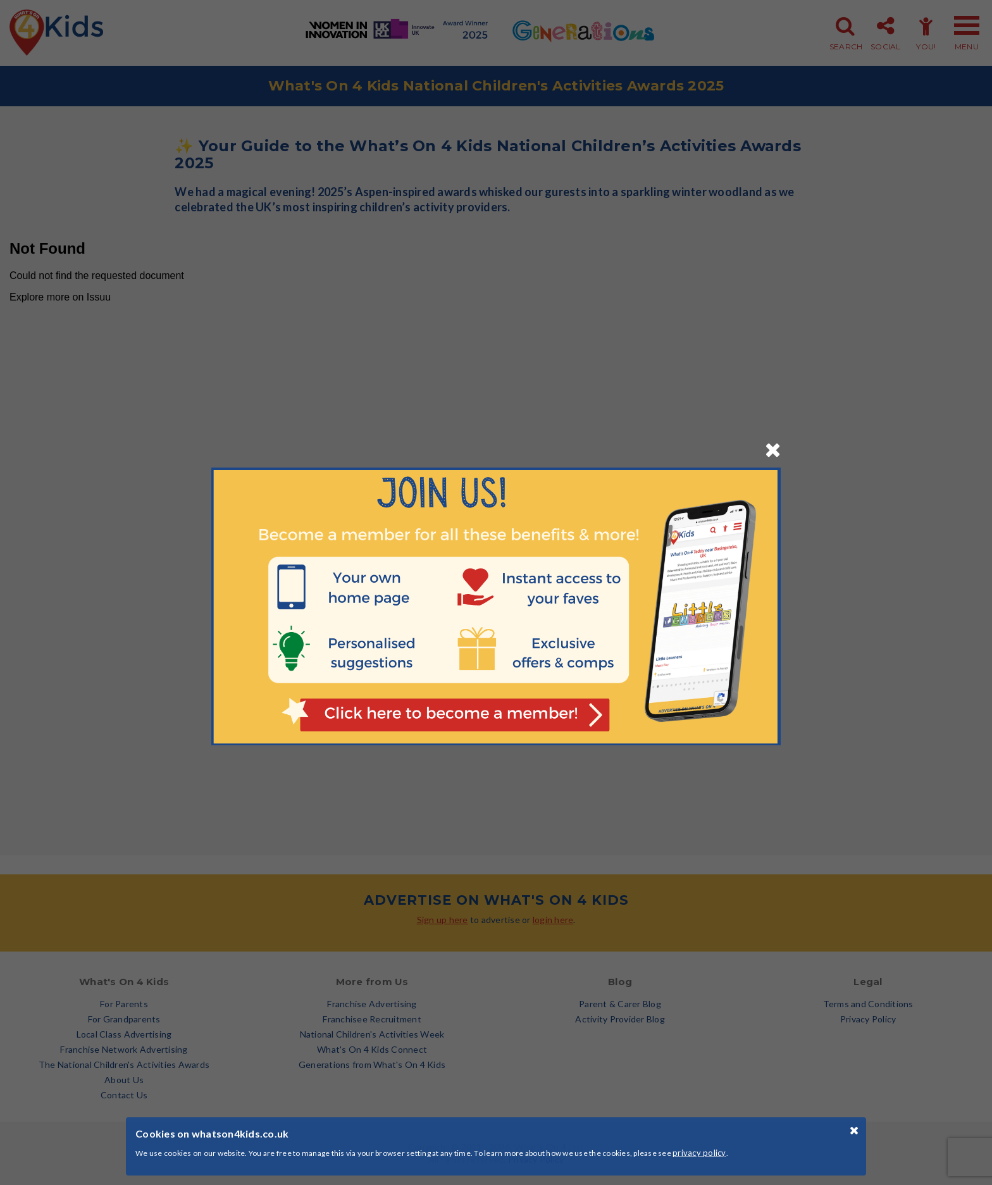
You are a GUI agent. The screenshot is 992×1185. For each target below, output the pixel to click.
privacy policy (699, 1153)
